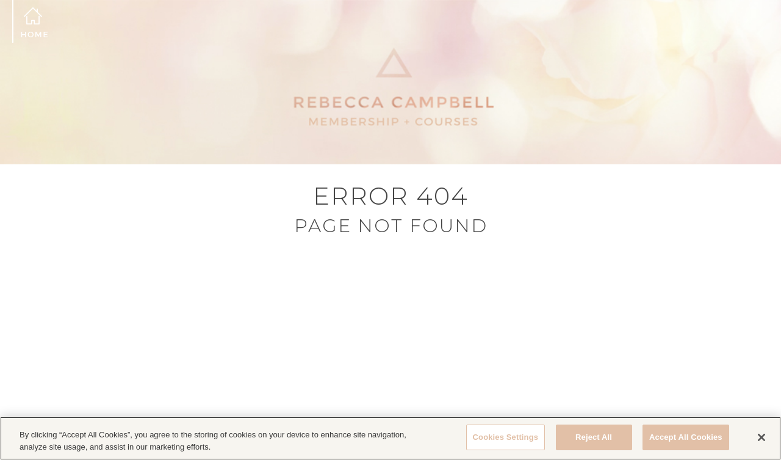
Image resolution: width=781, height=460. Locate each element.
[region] (390, 438)
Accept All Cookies (685, 437)
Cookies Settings (506, 437)
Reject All (593, 437)
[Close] (761, 437)
